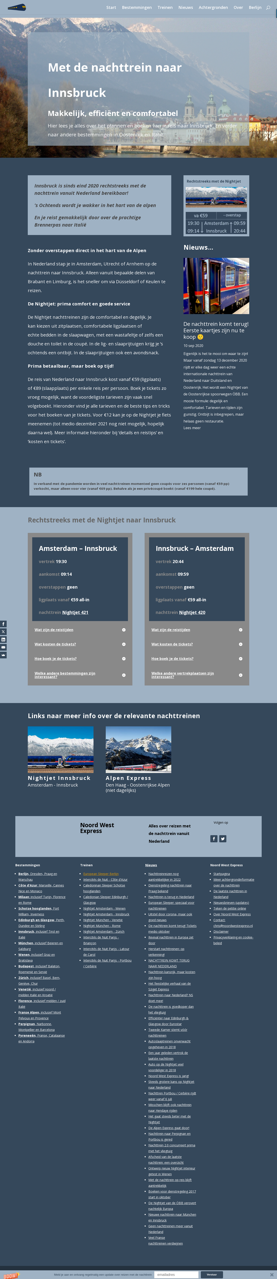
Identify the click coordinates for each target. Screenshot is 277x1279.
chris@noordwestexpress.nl (233, 926)
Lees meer (192, 427)
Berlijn (255, 8)
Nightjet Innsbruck (59, 777)
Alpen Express (128, 777)
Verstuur (212, 1274)
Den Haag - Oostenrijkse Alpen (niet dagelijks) (138, 787)
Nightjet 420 (192, 612)
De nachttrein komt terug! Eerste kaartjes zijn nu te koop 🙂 (216, 330)
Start (111, 8)
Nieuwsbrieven (224, 902)
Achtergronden (213, 8)
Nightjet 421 (75, 612)
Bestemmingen (137, 8)
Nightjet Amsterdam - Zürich (103, 931)
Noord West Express (97, 828)
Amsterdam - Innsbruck (53, 785)
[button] (138, 1274)
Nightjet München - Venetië (103, 920)
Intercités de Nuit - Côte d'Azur (105, 879)
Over (238, 8)
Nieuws (185, 8)
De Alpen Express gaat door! (168, 1128)
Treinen (165, 8)
